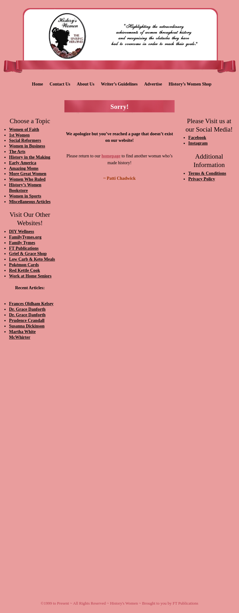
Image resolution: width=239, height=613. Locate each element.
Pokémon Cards (24, 264)
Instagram (198, 143)
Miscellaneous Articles (29, 201)
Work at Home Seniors (30, 276)
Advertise (153, 84)
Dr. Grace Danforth (27, 309)
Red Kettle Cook (24, 270)
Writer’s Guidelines (119, 84)
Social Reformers (25, 140)
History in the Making (29, 157)
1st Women (19, 135)
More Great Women (27, 173)
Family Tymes (22, 242)
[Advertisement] (30, 450)
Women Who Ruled (27, 179)
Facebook (197, 137)
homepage (110, 156)
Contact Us (59, 84)
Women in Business (27, 146)
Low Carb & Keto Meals (32, 259)
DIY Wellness (21, 231)
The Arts (17, 151)
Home (37, 84)
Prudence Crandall (27, 320)
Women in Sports (25, 196)
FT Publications (24, 248)
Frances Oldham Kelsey (31, 303)
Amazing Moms (24, 168)
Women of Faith (24, 129)
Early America (22, 162)
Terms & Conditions (207, 173)
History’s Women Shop (190, 84)
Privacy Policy (201, 179)
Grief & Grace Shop (28, 253)
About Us (85, 84)
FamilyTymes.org (25, 237)
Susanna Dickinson (27, 326)
